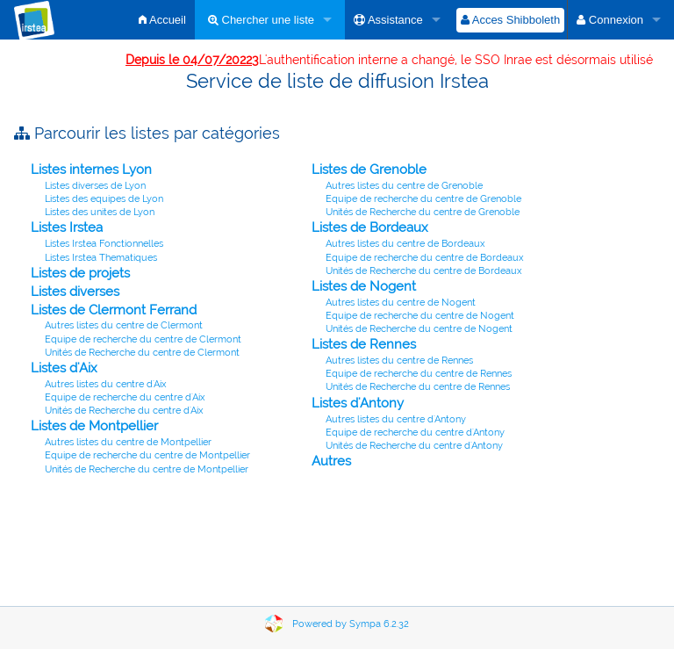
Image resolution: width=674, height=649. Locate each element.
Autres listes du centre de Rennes (399, 360)
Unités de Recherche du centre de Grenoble (423, 212)
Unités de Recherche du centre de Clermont (142, 352)
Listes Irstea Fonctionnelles (104, 243)
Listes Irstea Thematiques (101, 257)
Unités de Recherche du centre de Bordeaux (424, 271)
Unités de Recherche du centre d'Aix (124, 410)
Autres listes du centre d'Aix (106, 384)
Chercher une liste (261, 19)
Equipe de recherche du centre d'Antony (415, 432)
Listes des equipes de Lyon (104, 199)
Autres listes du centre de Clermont (124, 325)
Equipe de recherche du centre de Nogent (420, 315)
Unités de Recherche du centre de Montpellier (146, 469)
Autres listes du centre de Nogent (401, 302)
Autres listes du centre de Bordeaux (405, 243)
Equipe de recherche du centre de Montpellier (147, 455)
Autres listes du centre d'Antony (396, 419)
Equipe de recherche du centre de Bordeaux (425, 257)
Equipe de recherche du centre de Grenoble (423, 199)
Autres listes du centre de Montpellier (128, 442)
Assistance (388, 19)
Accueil (162, 19)
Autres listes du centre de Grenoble (404, 185)
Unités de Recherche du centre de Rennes (418, 387)
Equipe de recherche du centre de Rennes (419, 373)
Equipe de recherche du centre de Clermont (143, 339)
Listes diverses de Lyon (95, 185)
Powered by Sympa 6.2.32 (350, 624)
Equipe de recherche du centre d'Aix (125, 397)
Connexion (610, 19)
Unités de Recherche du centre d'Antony (414, 445)
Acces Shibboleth (510, 19)
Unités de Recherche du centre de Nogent (419, 329)
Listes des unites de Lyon (99, 212)
